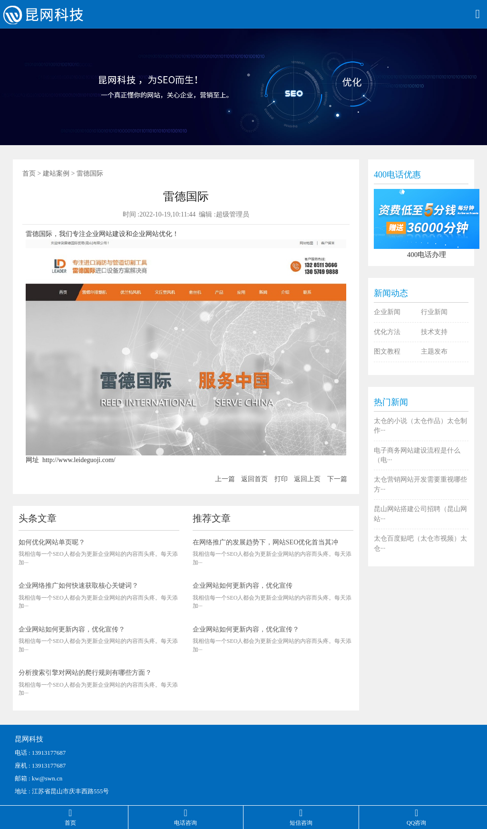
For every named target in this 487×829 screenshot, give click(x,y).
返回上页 (307, 479)
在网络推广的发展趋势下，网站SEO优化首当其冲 (265, 542)
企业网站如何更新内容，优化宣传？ (72, 629)
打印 (281, 479)
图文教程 (387, 351)
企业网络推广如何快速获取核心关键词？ (78, 585)
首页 (29, 173)
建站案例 (56, 173)
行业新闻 (434, 312)
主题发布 (434, 351)
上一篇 (225, 479)
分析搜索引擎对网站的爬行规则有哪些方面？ (85, 672)
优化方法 (387, 332)
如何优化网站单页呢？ (52, 542)
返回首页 (254, 479)
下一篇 (337, 479)
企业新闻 (387, 312)
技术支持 (434, 332)
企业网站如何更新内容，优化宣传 (242, 585)
